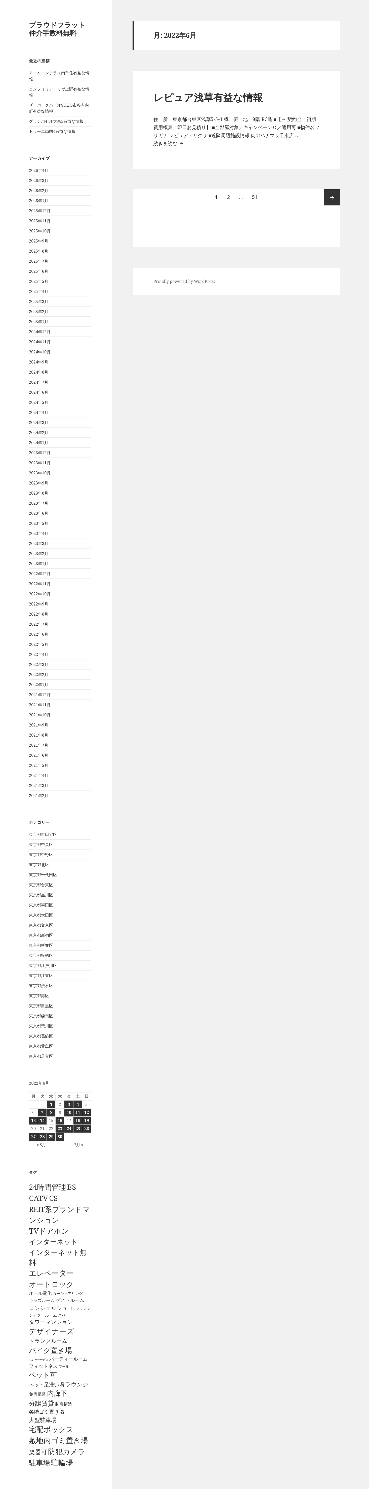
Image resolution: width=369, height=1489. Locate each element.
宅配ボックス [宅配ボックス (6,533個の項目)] (51, 1429)
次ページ (332, 197)
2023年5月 (38, 523)
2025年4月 (38, 291)
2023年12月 (40, 452)
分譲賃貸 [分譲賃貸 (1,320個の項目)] (41, 1403)
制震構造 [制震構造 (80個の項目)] (63, 1404)
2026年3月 (38, 180)
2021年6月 (38, 755)
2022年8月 (38, 614)
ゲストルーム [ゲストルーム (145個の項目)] (70, 1300)
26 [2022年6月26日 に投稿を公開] (86, 1128)
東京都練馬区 (41, 1016)
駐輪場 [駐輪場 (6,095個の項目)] (62, 1462)
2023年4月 (38, 533)
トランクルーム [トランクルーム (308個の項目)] (48, 1340)
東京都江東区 (41, 975)
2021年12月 (40, 694)
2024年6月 (38, 392)
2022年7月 (38, 624)
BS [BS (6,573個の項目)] (71, 1187)
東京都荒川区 (41, 1026)
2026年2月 (38, 190)
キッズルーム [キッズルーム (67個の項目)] (42, 1300)
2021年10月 (40, 715)
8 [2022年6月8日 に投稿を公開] (51, 1112)
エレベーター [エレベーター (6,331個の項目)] (51, 1273)
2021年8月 (38, 735)
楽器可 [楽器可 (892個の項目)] (38, 1452)
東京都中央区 (41, 844)
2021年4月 (38, 775)
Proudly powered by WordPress (184, 281)
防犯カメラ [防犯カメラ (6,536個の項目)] (66, 1451)
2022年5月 (38, 644)
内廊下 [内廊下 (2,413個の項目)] (57, 1393)
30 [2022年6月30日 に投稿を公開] (60, 1136)
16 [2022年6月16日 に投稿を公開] (60, 1120)
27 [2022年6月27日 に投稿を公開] (33, 1136)
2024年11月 (40, 342)
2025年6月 (38, 271)
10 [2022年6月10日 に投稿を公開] (69, 1112)
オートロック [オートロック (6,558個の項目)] (51, 1284)
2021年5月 (38, 765)
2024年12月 (40, 332)
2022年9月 (38, 604)
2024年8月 (38, 372)
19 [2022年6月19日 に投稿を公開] (86, 1120)
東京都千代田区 (43, 874)
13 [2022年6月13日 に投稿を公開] (33, 1120)
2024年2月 (38, 432)
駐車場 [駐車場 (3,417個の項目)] (39, 1462)
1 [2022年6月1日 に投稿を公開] (51, 1104)
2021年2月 (38, 795)
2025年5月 (38, 281)
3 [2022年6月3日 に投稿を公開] (69, 1104)
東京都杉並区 (41, 945)
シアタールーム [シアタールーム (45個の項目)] (43, 1315)
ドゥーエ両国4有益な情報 (52, 131)
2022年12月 (40, 573)
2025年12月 (40, 211)
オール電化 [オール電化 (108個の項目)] (40, 1293)
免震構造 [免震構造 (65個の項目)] (37, 1394)
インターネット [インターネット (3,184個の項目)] (53, 1241)
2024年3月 (38, 422)
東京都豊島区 (41, 1046)
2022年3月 (38, 664)
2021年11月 (40, 705)
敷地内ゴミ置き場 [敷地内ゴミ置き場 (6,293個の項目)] (58, 1440)
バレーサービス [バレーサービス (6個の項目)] (38, 1359)
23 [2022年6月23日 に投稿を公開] (60, 1128)
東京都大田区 (41, 915)
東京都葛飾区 (41, 1036)
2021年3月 (38, 785)
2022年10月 (40, 594)
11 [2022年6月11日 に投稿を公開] (77, 1112)
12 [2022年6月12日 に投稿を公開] (86, 1112)
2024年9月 (38, 362)
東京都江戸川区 (43, 965)
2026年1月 (38, 200)
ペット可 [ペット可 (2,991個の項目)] (43, 1374)
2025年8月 (38, 251)
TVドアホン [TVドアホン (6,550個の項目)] (49, 1231)
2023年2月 (38, 553)
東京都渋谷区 (41, 985)
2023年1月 (38, 563)
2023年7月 (38, 503)
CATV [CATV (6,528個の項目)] (38, 1198)
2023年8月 (38, 493)
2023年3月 (38, 543)
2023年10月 (40, 473)
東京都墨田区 (41, 905)
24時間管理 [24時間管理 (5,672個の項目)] (47, 1187)
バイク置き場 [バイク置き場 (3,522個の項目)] (50, 1350)
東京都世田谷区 (43, 834)
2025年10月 (40, 231)
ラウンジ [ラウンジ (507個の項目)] (76, 1384)
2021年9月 (38, 725)
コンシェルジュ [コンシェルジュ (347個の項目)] (48, 1308)
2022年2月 (38, 674)
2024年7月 (38, 382)
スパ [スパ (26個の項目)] (61, 1315)
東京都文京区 (41, 925)
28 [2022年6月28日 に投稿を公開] (42, 1136)
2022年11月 (40, 584)
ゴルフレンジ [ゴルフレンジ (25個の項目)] (79, 1308)
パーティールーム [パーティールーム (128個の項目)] (68, 1359)
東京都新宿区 (41, 935)
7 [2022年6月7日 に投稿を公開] (42, 1112)
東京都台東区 (41, 885)
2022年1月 (38, 684)
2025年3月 (38, 301)
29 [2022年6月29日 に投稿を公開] (51, 1136)
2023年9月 (38, 483)
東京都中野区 (41, 854)
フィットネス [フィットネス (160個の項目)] (43, 1365)
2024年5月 (38, 402)
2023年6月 (38, 513)
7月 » (78, 1144)
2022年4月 (38, 654)
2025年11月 (40, 221)
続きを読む (169, 143)
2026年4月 (38, 170)
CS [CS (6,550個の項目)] (53, 1198)
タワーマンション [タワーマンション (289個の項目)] (51, 1321)
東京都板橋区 (41, 955)
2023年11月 (40, 463)
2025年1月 (38, 321)
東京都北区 (39, 864)
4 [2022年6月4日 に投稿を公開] (77, 1104)
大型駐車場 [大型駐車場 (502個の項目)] (43, 1420)
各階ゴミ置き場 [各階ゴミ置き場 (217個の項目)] (46, 1411)
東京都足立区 (41, 1056)
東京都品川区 (41, 895)
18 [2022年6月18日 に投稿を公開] (77, 1120)
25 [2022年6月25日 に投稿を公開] (77, 1128)
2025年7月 (38, 261)
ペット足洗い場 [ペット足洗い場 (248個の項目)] (46, 1384)
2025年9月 (38, 241)
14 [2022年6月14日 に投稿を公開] (42, 1120)
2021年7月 (38, 745)
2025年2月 (38, 311)
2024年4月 (38, 412)
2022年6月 (38, 634)
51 (255, 197)
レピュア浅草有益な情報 (208, 97)
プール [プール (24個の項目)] (64, 1366)
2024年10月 (40, 352)
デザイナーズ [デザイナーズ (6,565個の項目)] (51, 1331)
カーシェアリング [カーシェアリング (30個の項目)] (68, 1293)
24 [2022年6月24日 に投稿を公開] (69, 1128)
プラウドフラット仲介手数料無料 (57, 29)
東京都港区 (39, 995)
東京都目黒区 (41, 1006)
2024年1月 (38, 442)
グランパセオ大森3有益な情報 (56, 121)
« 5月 (41, 1144)
